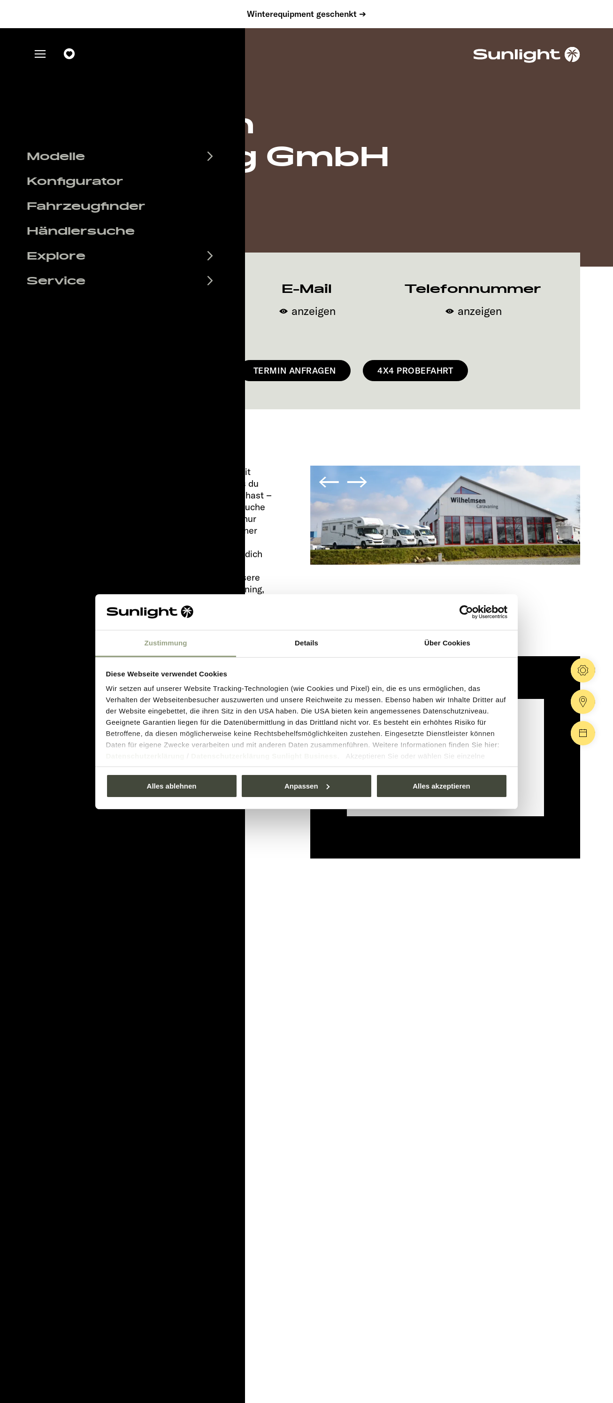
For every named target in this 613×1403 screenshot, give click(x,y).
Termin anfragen (294, 370)
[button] (329, 477)
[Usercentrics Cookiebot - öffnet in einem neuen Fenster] (466, 612)
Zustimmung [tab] (166, 643)
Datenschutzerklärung (145, 756)
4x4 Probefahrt (415, 370)
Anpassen (306, 786)
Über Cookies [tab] (447, 643)
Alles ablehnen (172, 786)
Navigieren (186, 370)
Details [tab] (306, 643)
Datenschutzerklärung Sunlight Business (264, 756)
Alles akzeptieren (441, 786)
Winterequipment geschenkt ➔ (306, 14)
